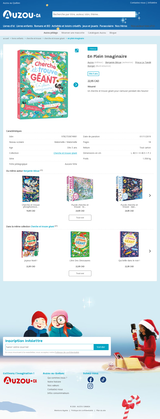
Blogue (113, 32)
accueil (6, 38)
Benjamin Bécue (113, 62)
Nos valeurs (49, 385)
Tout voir (80, 217)
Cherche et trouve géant (54, 38)
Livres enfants (17, 38)
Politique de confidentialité (67, 352)
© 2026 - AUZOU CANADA (80, 406)
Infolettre (152, 3)
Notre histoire (50, 381)
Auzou (91, 62)
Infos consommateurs (54, 393)
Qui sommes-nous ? (53, 377)
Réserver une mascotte (72, 32)
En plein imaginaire (76, 38)
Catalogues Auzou (97, 32)
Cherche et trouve (33, 38)
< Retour (92, 48)
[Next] (76, 84)
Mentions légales (61, 410)
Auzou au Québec (11, 3)
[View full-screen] (77, 50)
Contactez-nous (138, 3)
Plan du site (101, 410)
